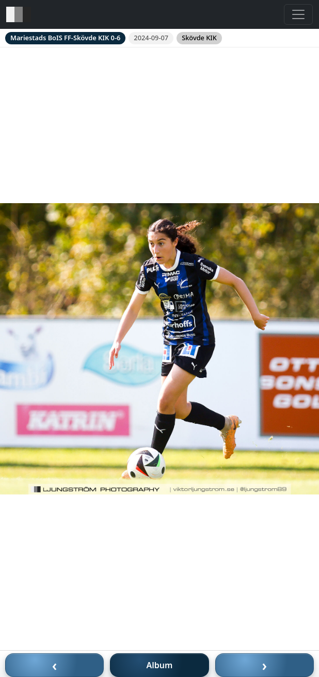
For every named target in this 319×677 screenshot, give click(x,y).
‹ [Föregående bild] (54, 665)
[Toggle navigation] (298, 14)
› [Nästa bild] (264, 665)
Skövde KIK (199, 37)
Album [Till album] (160, 665)
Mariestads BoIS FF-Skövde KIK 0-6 (65, 37)
